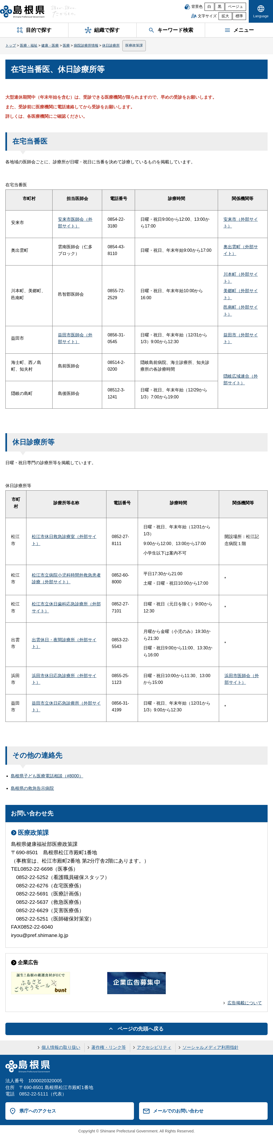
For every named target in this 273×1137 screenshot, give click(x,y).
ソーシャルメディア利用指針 (210, 1047)
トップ (10, 45)
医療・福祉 (28, 45)
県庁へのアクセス (37, 1111)
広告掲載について (244, 1003)
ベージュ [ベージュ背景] (235, 7)
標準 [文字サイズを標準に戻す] (239, 16)
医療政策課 (134, 45)
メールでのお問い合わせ (178, 1111)
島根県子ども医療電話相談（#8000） (47, 776)
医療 (66, 45)
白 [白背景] (209, 7)
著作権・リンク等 (108, 1047)
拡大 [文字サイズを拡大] (225, 16)
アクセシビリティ (154, 1047)
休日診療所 (111, 45)
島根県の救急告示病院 (32, 788)
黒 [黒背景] (220, 7)
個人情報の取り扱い (61, 1047)
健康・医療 (50, 45)
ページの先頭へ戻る (141, 1029)
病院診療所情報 (86, 45)
